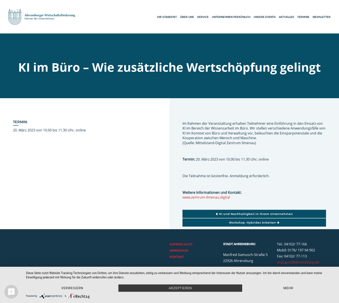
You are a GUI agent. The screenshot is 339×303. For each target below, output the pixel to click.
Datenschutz (181, 244)
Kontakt (177, 257)
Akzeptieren (180, 288)
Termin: (20, 122)
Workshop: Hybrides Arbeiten (254, 222)
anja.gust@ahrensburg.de (298, 262)
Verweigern (72, 288)
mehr (288, 288)
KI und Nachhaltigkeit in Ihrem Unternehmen (254, 214)
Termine (303, 17)
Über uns (187, 17)
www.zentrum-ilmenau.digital (206, 197)
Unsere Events (265, 17)
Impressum (179, 250)
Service (203, 17)
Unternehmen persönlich (231, 17)
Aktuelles (286, 17)
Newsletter (322, 17)
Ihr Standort (167, 17)
